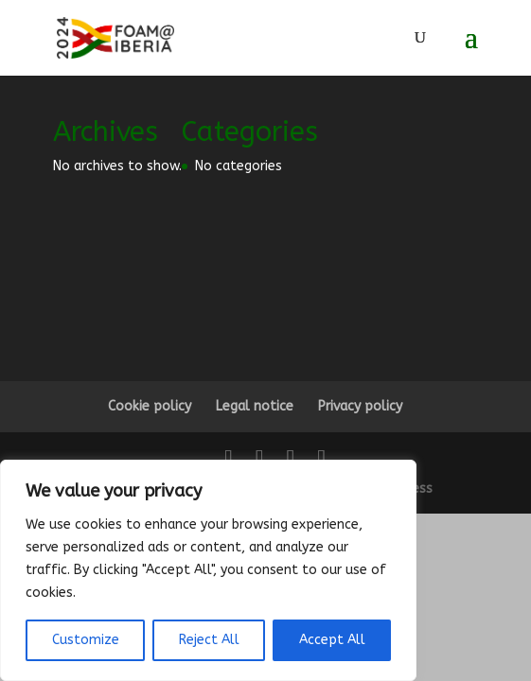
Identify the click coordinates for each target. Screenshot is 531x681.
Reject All (209, 640)
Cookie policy (149, 406)
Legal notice (254, 406)
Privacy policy (360, 406)
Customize (85, 640)
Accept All (332, 640)
